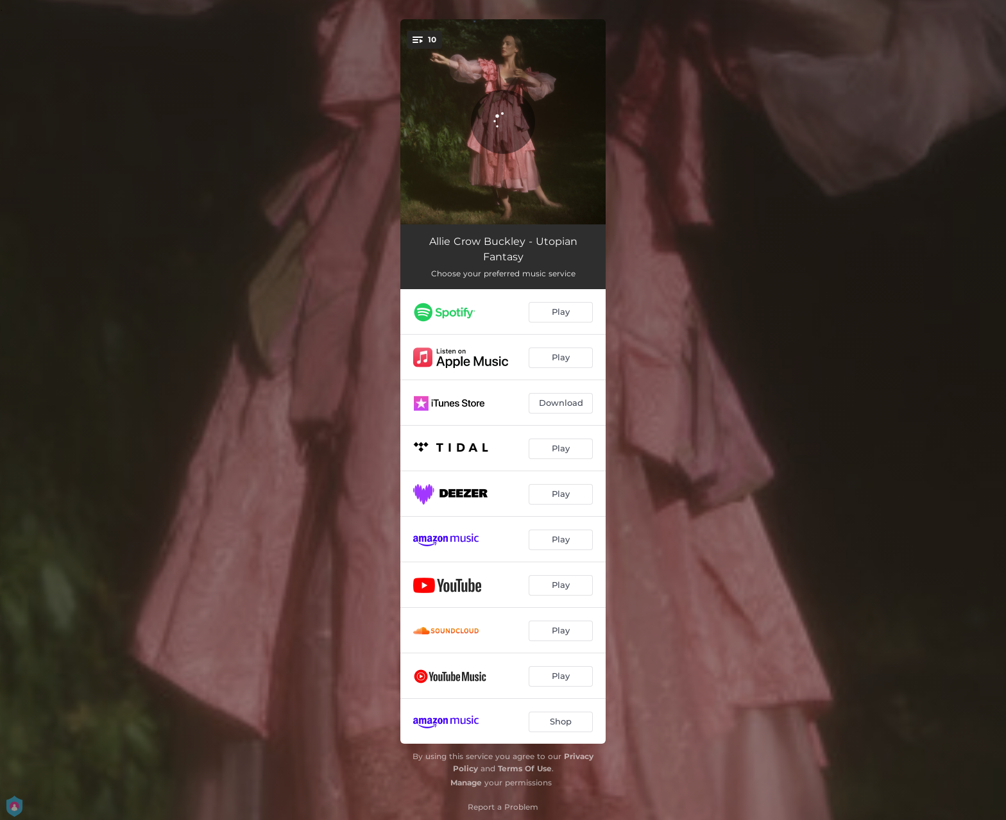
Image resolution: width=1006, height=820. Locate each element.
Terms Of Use (525, 768)
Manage (466, 782)
